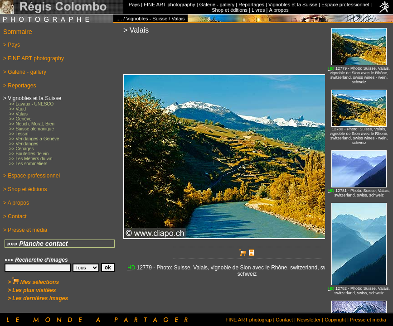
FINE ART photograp (249, 319)
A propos (278, 10)
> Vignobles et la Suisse (32, 98)
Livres (258, 10)
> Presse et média (25, 230)
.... (119, 18)
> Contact (15, 216)
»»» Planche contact (37, 243)
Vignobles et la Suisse (292, 4)
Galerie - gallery (217, 4)
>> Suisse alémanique (31, 128)
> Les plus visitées (32, 290)
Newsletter (308, 319)
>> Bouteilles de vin (29, 153)
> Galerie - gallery (24, 72)
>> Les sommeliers (28, 163)
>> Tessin (19, 133)
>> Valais (18, 113)
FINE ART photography (169, 4)
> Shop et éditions (25, 189)
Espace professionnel (345, 4)
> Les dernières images (38, 298)
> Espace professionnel (31, 176)
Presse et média (368, 319)
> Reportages (19, 85)
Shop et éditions (229, 10)
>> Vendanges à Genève (34, 138)
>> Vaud (17, 108)
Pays (134, 4)
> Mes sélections (33, 282)
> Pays (11, 45)
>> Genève (20, 118)
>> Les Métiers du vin (31, 158)
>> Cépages (21, 148)
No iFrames (359, 168)
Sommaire (17, 31)
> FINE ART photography (33, 58)
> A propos (16, 203)
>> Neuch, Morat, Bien (31, 123)
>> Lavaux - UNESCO (31, 103)
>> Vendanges (24, 143)
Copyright (335, 319)
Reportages (251, 4)
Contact (284, 319)
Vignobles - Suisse (146, 18)
